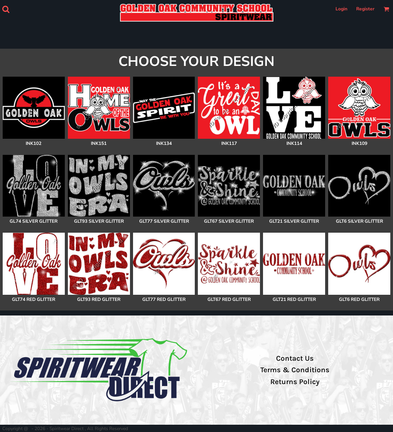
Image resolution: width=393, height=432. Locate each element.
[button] (6, 9)
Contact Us (295, 358)
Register (365, 9)
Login (341, 9)
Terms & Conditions (294, 370)
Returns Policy (294, 382)
